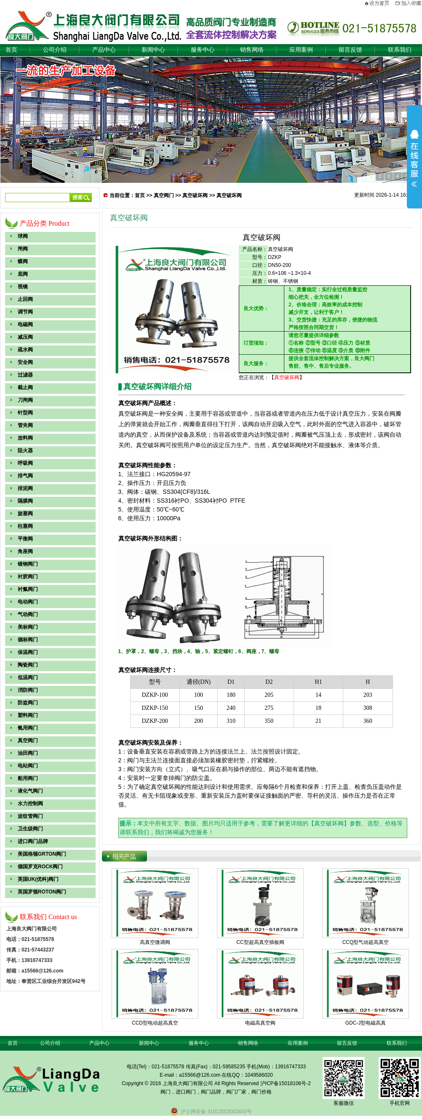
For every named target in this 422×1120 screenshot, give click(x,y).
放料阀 (25, 438)
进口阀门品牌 (33, 841)
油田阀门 (28, 753)
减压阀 (25, 337)
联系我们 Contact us (48, 916)
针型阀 (25, 413)
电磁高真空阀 (260, 1023)
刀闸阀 (25, 400)
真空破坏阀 (195, 195)
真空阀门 (28, 740)
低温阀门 (28, 677)
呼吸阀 (25, 463)
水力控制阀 (30, 803)
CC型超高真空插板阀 (260, 942)
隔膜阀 (25, 501)
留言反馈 (350, 50)
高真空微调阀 (155, 942)
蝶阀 (23, 261)
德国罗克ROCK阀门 (40, 867)
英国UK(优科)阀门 (38, 879)
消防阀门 (28, 690)
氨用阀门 (28, 728)
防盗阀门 (28, 703)
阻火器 (25, 450)
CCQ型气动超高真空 (365, 942)
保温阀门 (28, 652)
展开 (414, 158)
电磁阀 (25, 324)
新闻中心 (153, 50)
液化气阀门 (30, 791)
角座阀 (25, 551)
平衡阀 (25, 539)
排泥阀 (25, 488)
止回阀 (25, 299)
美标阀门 (28, 627)
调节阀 (25, 312)
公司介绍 (55, 50)
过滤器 (25, 375)
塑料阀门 (28, 715)
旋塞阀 (25, 514)
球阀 (23, 236)
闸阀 (23, 249)
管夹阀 (25, 425)
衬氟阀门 (28, 589)
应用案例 (301, 50)
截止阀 (25, 387)
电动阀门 (28, 602)
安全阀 (25, 362)
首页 (11, 50)
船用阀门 (28, 778)
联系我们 (399, 50)
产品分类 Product (44, 223)
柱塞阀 (25, 526)
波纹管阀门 (30, 816)
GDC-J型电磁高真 (365, 1023)
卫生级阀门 (30, 829)
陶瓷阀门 (28, 665)
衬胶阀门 (28, 577)
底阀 (23, 274)
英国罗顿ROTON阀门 (42, 892)
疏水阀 (25, 350)
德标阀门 (28, 640)
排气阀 (25, 476)
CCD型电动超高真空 (155, 1023)
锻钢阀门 (28, 564)
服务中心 (202, 50)
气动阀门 (28, 614)
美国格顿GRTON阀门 (42, 854)
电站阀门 (28, 766)
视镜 (23, 287)
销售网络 (252, 50)
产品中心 (104, 50)
